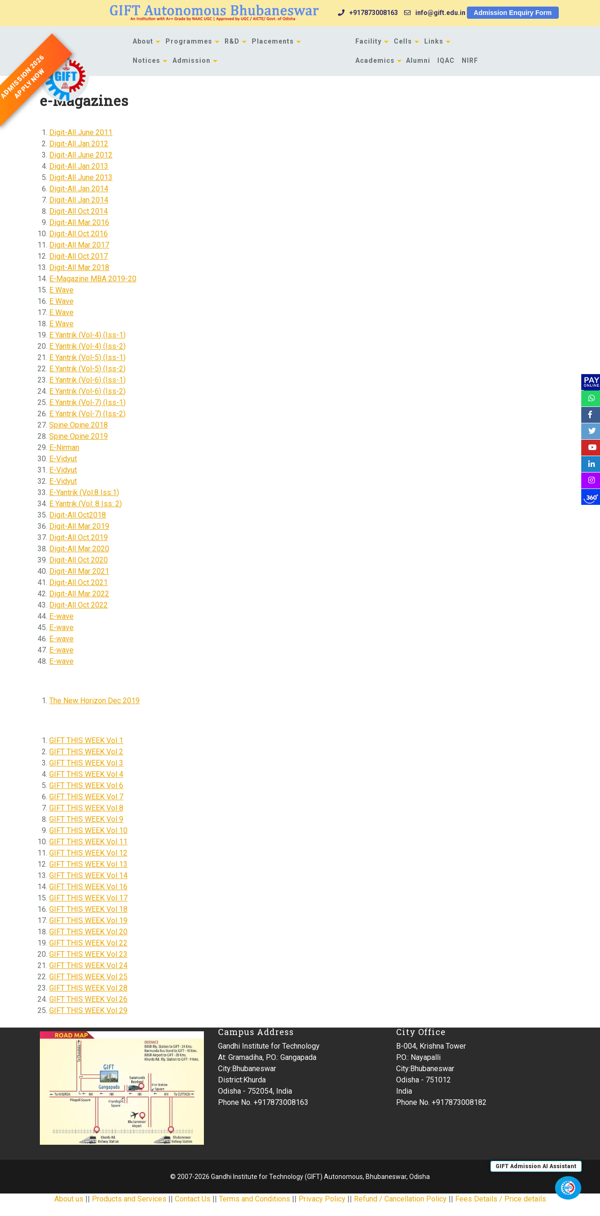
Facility (368, 41)
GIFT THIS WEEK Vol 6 (86, 785)
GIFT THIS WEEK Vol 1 (86, 740)
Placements (273, 41)
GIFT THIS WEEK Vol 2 (86, 751)
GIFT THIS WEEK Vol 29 (88, 1010)
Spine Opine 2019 (78, 436)
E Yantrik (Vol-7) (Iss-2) (87, 413)
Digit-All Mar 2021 (79, 571)
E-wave (61, 616)
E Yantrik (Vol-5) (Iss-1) (87, 357)
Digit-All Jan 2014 (78, 188)
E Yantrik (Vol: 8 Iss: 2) (85, 503)
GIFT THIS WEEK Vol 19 (88, 920)
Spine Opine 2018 (78, 424)
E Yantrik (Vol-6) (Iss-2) (87, 391)
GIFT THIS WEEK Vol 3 (86, 762)
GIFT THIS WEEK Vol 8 (86, 807)
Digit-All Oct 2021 (78, 582)
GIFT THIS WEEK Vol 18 (88, 909)
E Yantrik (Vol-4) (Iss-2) (87, 346)
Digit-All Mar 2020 (79, 548)
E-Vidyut (63, 458)
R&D (232, 41)
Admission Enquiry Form (513, 12)
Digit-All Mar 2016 (79, 222)
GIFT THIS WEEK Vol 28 (88, 987)
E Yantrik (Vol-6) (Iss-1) (87, 379)
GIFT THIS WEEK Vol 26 (88, 999)
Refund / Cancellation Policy (400, 1198)
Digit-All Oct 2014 (78, 211)
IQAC (446, 60)
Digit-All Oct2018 (77, 514)
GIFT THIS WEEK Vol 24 (88, 965)
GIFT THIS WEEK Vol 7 (86, 796)
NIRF (470, 60)
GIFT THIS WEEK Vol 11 (88, 841)
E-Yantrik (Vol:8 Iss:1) (84, 492)
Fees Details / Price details (500, 1198)
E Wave (61, 289)
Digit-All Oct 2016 (78, 233)
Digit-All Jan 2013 (78, 166)
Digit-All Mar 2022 (79, 593)
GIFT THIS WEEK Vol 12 (88, 852)
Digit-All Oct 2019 (78, 537)
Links (433, 41)
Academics (375, 60)
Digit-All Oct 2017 (78, 256)
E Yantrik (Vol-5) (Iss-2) (87, 368)
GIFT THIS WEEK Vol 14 (88, 875)
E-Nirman (64, 447)
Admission (191, 60)
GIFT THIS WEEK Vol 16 (88, 886)
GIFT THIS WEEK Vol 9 (86, 819)
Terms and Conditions (254, 1198)
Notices (146, 60)
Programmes (188, 41)
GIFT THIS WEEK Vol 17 (88, 897)
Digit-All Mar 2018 (79, 267)
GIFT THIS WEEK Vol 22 (88, 942)
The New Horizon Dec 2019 (94, 700)
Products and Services (129, 1198)
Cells (403, 41)
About (143, 41)
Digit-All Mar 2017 (79, 244)
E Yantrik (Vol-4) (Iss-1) (87, 334)
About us (68, 1198)
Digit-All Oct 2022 (78, 604)
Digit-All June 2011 (80, 132)
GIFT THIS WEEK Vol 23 (88, 954)
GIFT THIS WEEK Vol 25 (88, 976)
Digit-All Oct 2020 (78, 559)
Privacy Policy (322, 1198)
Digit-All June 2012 (80, 154)
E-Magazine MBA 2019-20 (92, 278)
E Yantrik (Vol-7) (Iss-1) (87, 402)
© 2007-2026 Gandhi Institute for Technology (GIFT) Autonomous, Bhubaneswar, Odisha (300, 1176)
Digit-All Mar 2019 (79, 526)
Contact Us (192, 1198)
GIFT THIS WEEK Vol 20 (88, 931)
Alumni (418, 60)
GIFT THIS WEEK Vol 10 (88, 830)
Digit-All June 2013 (80, 177)
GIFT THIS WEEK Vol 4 (86, 774)
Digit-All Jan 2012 (78, 143)
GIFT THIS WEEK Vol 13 (88, 864)
